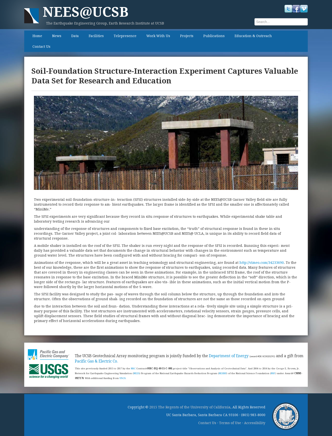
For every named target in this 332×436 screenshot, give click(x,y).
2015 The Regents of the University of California (189, 407)
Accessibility (254, 423)
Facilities (96, 36)
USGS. (122, 378)
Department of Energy (229, 356)
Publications (214, 36)
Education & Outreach (253, 36)
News (56, 36)
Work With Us (158, 36)
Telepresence (125, 36)
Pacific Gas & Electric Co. (96, 361)
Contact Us (41, 46)
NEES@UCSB (85, 12)
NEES (136, 373)
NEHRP (222, 373)
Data (75, 36)
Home (37, 36)
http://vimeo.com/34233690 (261, 263)
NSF (273, 373)
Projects (186, 36)
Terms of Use (230, 423)
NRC (133, 368)
